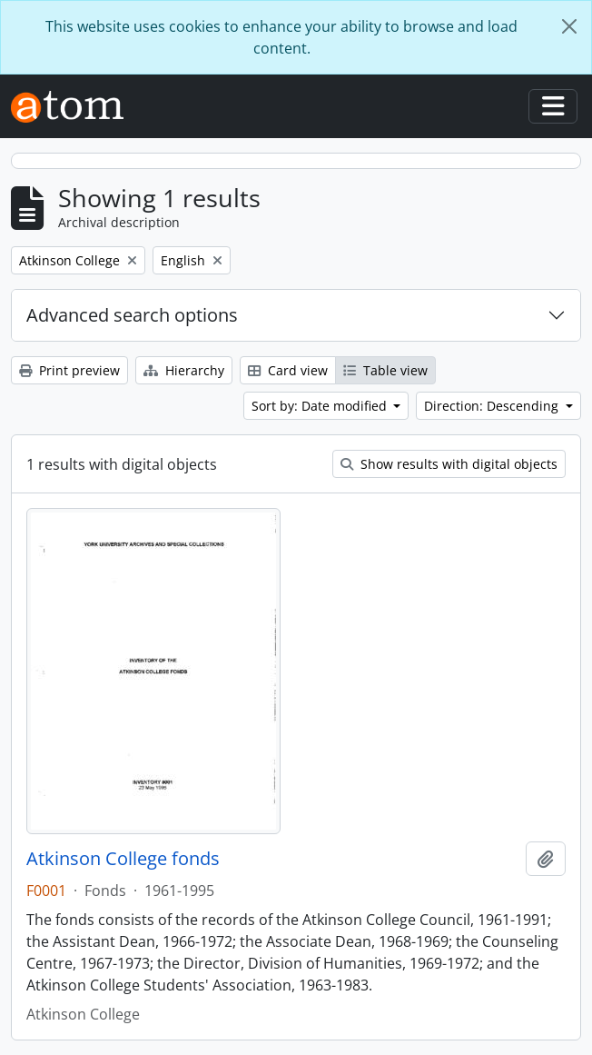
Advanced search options (132, 315)
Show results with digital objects (448, 464)
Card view (288, 370)
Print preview (69, 370)
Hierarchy (183, 370)
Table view (385, 370)
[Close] (569, 26)
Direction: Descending (493, 405)
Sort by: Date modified (321, 405)
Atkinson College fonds (123, 859)
